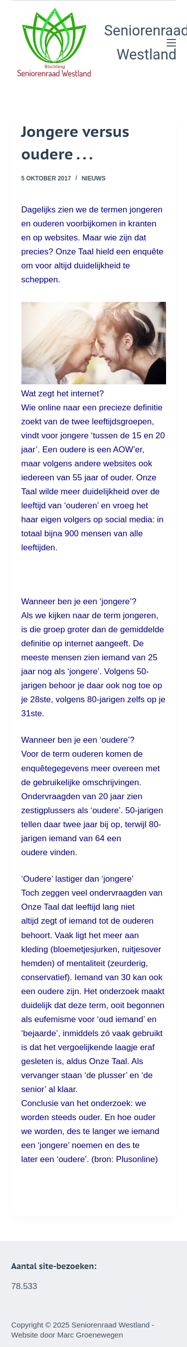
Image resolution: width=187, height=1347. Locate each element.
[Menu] (171, 42)
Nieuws (94, 178)
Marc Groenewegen (90, 1335)
